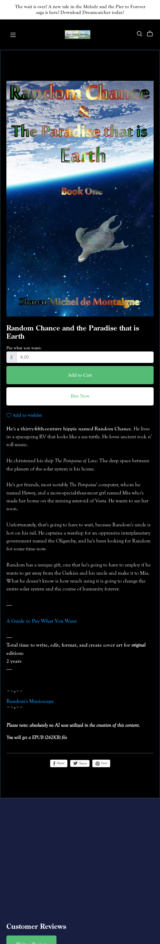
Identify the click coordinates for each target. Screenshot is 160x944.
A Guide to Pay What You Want (41, 621)
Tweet (80, 763)
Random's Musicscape (30, 701)
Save (101, 763)
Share (59, 763)
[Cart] (152, 34)
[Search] (139, 33)
